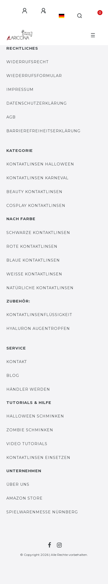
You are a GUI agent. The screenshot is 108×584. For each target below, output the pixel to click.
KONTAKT (16, 361)
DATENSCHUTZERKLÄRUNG (36, 103)
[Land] (61, 15)
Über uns (17, 484)
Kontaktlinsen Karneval (37, 178)
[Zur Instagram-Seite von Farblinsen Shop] (58, 545)
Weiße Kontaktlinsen (34, 274)
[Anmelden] (25, 10)
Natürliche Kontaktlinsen (40, 287)
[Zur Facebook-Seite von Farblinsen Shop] (49, 545)
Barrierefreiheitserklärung (43, 131)
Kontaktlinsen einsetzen (38, 457)
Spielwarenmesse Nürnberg (42, 512)
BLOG (12, 375)
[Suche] (80, 15)
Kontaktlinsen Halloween (40, 164)
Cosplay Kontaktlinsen (35, 205)
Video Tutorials (26, 443)
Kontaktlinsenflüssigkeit (39, 314)
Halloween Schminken (35, 416)
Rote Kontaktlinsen (31, 246)
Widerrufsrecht (27, 61)
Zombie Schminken (29, 430)
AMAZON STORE (24, 498)
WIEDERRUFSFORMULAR (34, 75)
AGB (11, 117)
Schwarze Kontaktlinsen (38, 232)
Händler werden (28, 389)
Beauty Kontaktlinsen (34, 191)
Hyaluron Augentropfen (38, 328)
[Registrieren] (43, 10)
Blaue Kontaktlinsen (33, 260)
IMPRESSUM (20, 89)
